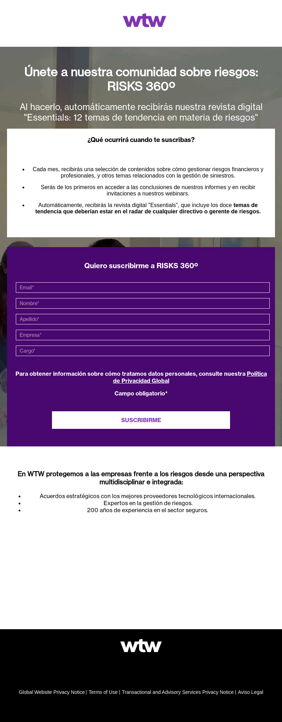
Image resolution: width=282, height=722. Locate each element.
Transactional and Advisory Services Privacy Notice (178, 692)
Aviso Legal (250, 692)
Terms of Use (102, 692)
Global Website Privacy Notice (52, 692)
